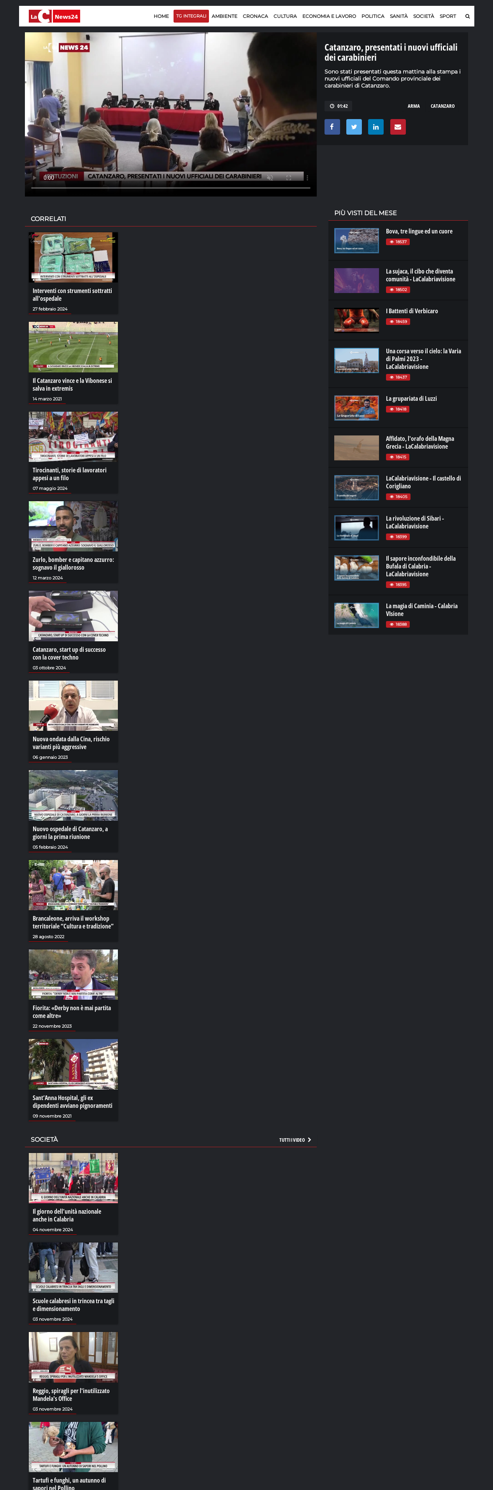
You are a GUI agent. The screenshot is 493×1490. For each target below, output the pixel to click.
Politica (372, 16)
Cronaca (255, 16)
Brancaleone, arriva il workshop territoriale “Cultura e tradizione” (73, 922)
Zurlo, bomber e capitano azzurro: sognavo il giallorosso (73, 563)
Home (161, 16)
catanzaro (443, 105)
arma (414, 105)
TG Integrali (191, 16)
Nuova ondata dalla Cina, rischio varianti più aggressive (71, 743)
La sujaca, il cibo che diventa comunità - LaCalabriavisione (420, 275)
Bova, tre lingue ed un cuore (419, 231)
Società (423, 16)
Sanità (399, 16)
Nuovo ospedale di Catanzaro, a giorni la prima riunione (70, 833)
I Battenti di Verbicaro (412, 311)
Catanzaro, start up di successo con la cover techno (69, 653)
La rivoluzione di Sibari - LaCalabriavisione (415, 522)
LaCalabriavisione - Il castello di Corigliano (423, 482)
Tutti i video (295, 1139)
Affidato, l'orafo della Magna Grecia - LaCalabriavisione (420, 442)
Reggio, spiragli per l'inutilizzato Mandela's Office (71, 1394)
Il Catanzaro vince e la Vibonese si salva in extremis (72, 384)
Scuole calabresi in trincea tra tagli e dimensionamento (73, 1305)
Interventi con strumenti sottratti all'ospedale (72, 294)
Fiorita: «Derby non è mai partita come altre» (72, 1012)
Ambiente (224, 16)
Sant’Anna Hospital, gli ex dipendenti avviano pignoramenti (72, 1101)
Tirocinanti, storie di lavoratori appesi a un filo (70, 474)
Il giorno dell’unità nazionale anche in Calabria (67, 1215)
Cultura (285, 16)
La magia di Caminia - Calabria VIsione (422, 610)
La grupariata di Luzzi (411, 398)
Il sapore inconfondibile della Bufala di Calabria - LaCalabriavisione (421, 566)
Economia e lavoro (329, 16)
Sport (448, 16)
